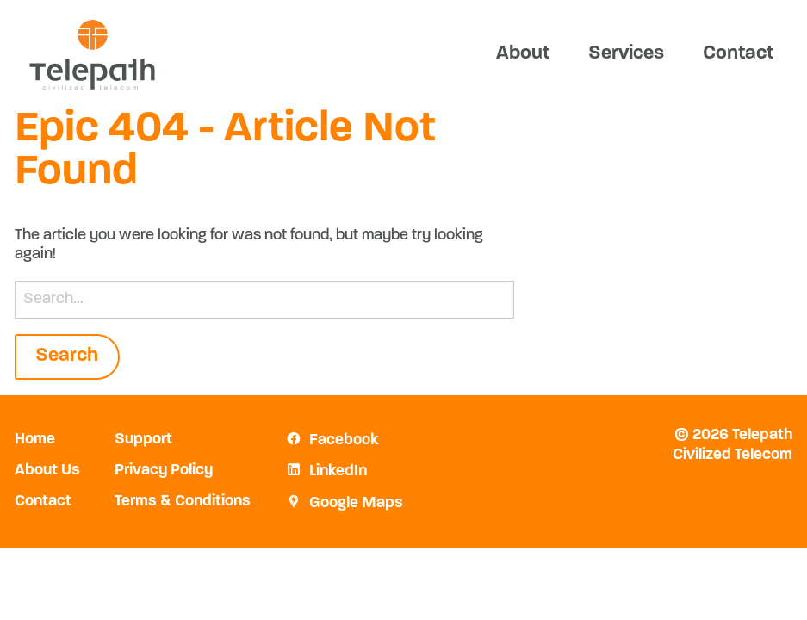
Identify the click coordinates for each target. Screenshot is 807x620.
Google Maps (356, 504)
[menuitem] (522, 54)
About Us (47, 471)
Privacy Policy (164, 471)
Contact (738, 54)
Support (143, 440)
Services (626, 54)
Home (35, 440)
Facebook (344, 441)
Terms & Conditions (183, 502)
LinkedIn (338, 472)
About (522, 54)
